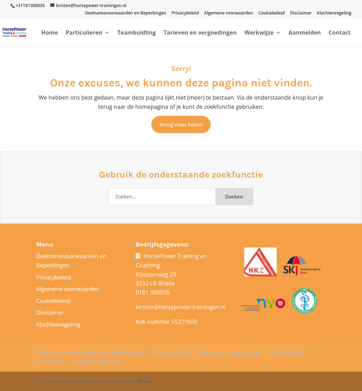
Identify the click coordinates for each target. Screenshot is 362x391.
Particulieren (84, 33)
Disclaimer (300, 13)
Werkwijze (259, 33)
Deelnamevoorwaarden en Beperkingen (125, 13)
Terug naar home (181, 124)
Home (49, 33)
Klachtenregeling (334, 13)
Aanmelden (304, 33)
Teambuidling (136, 33)
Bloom (145, 381)
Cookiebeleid (271, 13)
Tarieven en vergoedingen (200, 33)
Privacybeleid (185, 13)
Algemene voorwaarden (228, 13)
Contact (340, 33)
